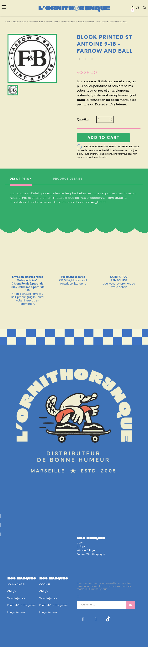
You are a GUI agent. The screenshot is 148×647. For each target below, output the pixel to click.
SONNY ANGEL (16, 584)
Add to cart (103, 138)
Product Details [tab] (68, 179)
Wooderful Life (86, 550)
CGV (80, 543)
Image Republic (16, 612)
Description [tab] (21, 179)
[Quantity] (103, 119)
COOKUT (44, 584)
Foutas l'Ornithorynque (91, 554)
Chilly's (81, 546)
